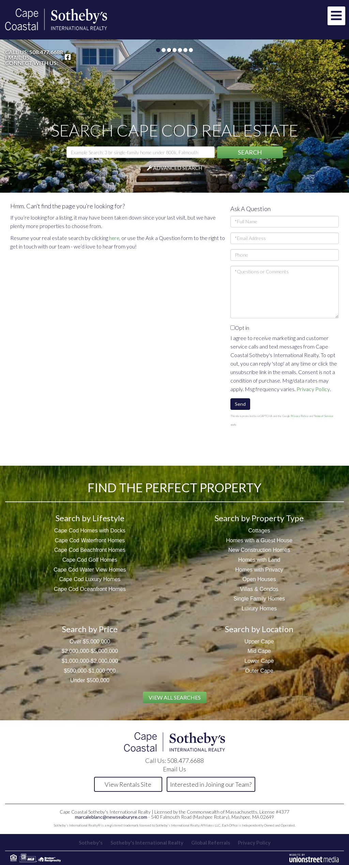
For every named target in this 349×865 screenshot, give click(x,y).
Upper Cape (259, 641)
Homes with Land (259, 560)
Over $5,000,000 (90, 641)
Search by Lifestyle (90, 518)
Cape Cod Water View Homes (90, 570)
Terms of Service (323, 416)
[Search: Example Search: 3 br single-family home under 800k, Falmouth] (140, 152)
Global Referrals (210, 842)
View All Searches (175, 697)
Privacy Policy (313, 389)
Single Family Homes (259, 599)
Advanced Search (177, 168)
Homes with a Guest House (259, 540)
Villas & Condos (259, 589)
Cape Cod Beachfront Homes (89, 550)
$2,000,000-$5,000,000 (90, 651)
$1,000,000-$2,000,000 (90, 661)
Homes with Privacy (259, 570)
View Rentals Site (128, 784)
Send (240, 404)
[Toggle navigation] (336, 16)
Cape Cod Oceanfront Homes (90, 589)
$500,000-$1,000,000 (90, 671)
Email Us (17, 57)
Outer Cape (259, 671)
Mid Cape (259, 651)
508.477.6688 (46, 52)
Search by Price (90, 629)
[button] (250, 152)
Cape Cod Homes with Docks (89, 530)
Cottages (259, 530)
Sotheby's (91, 842)
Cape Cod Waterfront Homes (90, 540)
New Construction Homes (259, 550)
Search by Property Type (259, 518)
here (114, 238)
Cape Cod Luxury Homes (90, 579)
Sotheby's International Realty (146, 842)
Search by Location (259, 629)
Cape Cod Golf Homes (89, 560)
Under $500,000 (89, 680)
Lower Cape (259, 661)
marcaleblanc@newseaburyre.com (111, 817)
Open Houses (259, 579)
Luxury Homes (259, 608)
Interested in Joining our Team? (211, 784)
